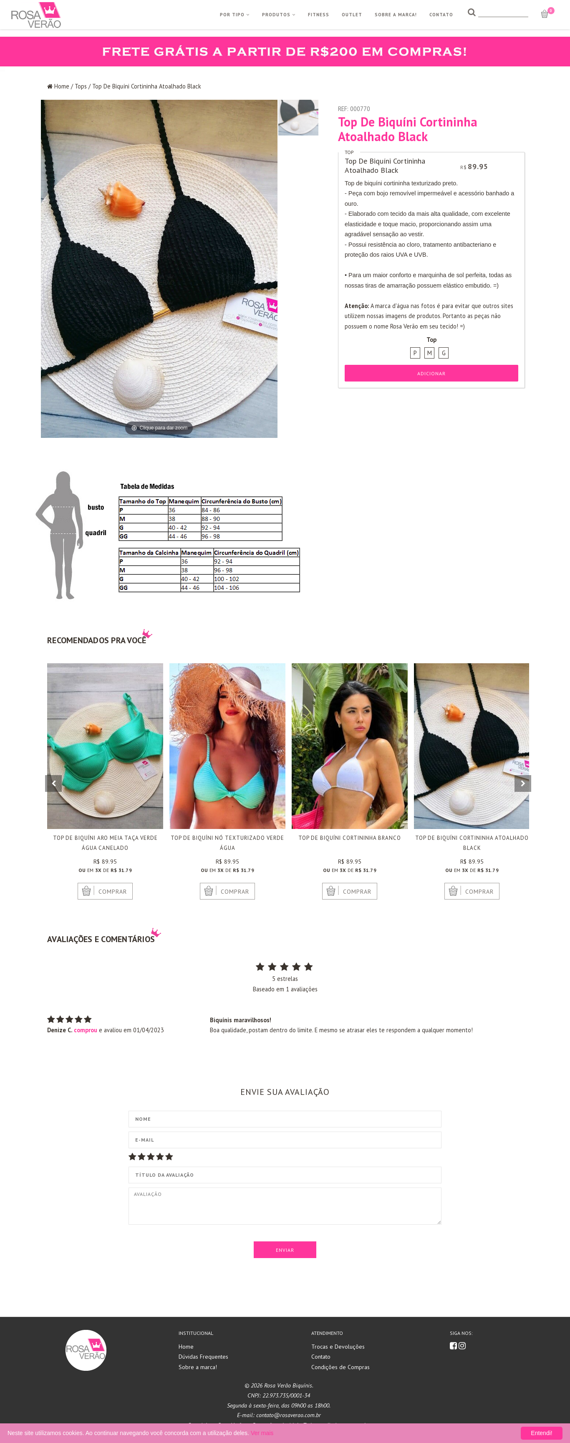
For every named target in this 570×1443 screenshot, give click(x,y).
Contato (441, 15)
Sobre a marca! (198, 1367)
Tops (81, 86)
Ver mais (262, 1433)
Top (349, 152)
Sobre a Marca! (396, 15)
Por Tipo (235, 15)
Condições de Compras (340, 1367)
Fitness (318, 15)
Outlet (352, 15)
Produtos (278, 15)
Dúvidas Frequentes (203, 1356)
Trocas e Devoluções (338, 1346)
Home (61, 86)
